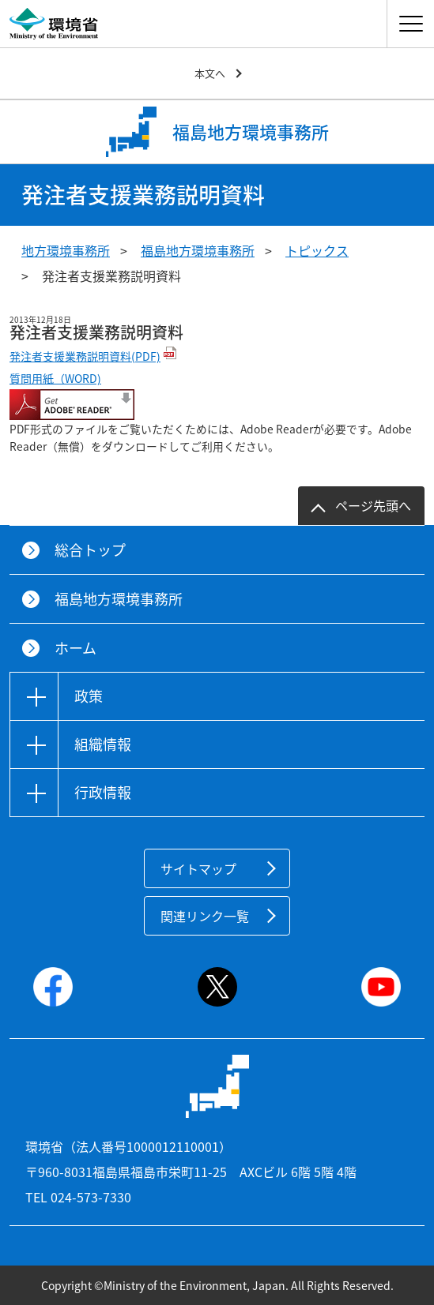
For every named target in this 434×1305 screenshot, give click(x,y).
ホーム (75, 647)
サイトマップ (198, 868)
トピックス (317, 250)
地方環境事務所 (65, 250)
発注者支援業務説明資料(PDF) (84, 356)
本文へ (209, 73)
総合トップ (90, 550)
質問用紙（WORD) (55, 378)
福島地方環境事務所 (198, 250)
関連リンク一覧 (204, 915)
